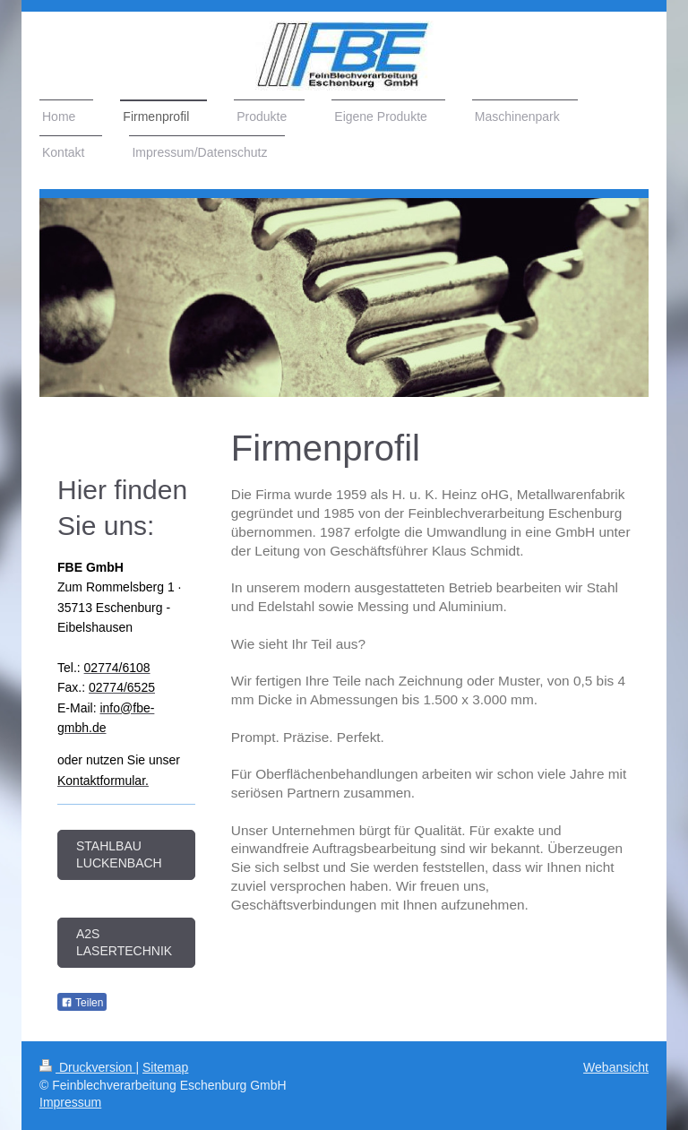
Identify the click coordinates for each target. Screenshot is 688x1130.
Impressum (70, 1102)
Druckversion (87, 1067)
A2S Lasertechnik (124, 942)
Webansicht (616, 1067)
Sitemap (165, 1067)
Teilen (82, 1002)
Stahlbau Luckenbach (119, 854)
